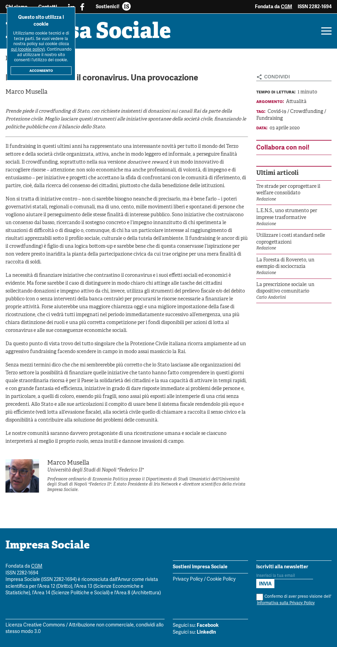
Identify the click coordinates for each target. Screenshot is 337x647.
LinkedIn (206, 632)
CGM (286, 6)
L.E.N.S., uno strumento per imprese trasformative (286, 214)
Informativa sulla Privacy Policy (286, 603)
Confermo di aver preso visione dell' (293, 600)
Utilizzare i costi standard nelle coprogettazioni (290, 239)
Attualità (296, 102)
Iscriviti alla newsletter (282, 567)
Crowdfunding (307, 112)
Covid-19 (277, 112)
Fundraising (269, 118)
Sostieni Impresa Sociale (200, 567)
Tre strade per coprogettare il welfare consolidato (288, 190)
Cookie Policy (221, 579)
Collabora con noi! (282, 147)
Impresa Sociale (88, 32)
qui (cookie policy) (28, 49)
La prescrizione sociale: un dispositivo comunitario (285, 288)
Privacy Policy (188, 579)
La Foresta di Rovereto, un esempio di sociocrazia (285, 263)
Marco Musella (26, 92)
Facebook (208, 625)
